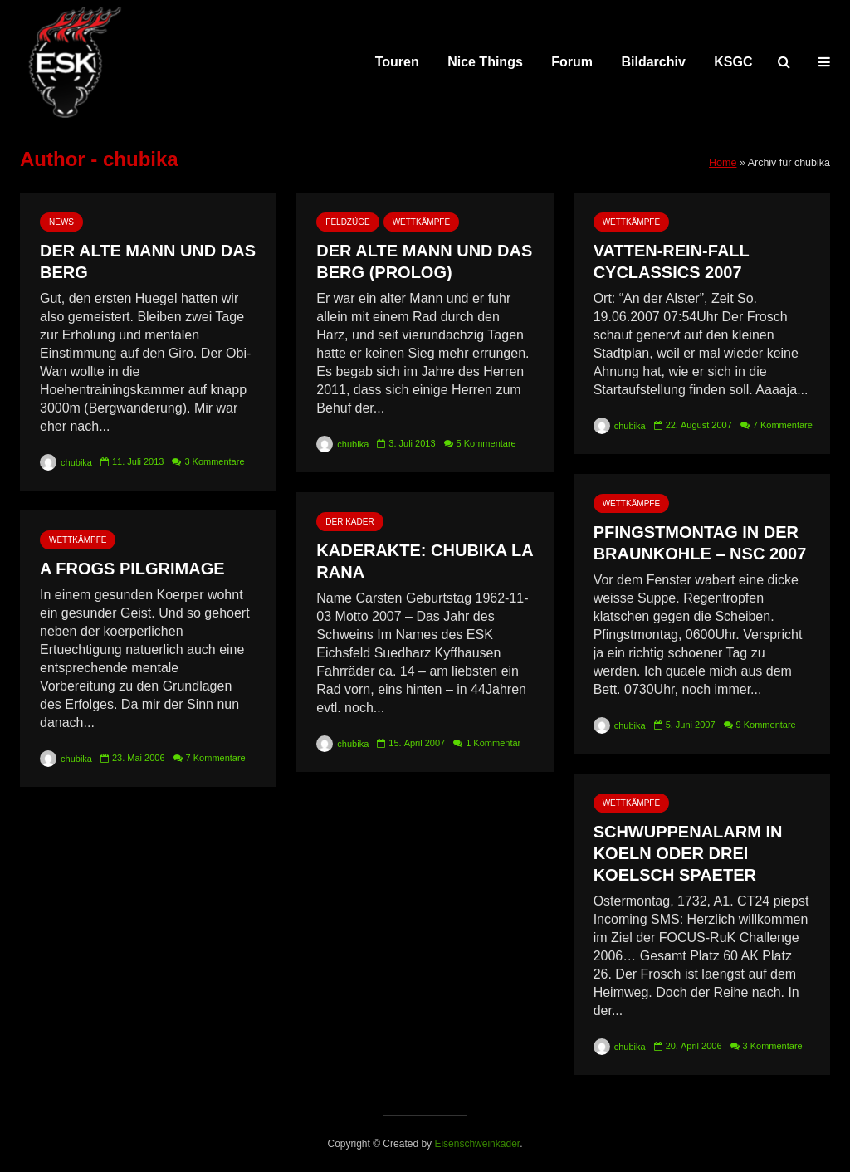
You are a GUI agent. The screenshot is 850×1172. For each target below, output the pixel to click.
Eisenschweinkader (477, 1144)
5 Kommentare (486, 443)
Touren (397, 62)
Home (722, 162)
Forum (572, 62)
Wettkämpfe (421, 222)
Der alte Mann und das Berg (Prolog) (424, 261)
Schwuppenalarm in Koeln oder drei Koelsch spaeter (688, 853)
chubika (66, 462)
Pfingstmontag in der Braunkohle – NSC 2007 (700, 543)
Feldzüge (347, 222)
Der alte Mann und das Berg (148, 261)
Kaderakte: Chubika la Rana (424, 561)
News (61, 222)
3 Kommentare (214, 461)
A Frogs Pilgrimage (132, 568)
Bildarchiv (654, 62)
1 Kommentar (493, 743)
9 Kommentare (766, 725)
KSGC (733, 62)
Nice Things (485, 62)
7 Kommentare (783, 425)
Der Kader (349, 521)
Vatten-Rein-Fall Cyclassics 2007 (672, 261)
